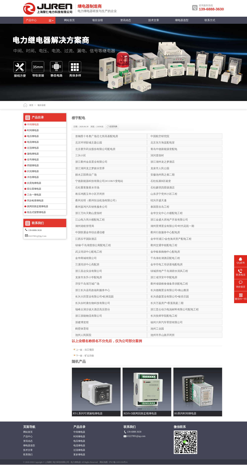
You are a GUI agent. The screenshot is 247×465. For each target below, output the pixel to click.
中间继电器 (33, 124)
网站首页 (69, 20)
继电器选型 (181, 20)
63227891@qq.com (37, 236)
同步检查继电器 (35, 200)
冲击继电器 (33, 177)
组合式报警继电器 (36, 212)
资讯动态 (125, 20)
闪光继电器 (33, 171)
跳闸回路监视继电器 (37, 206)
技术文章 (153, 20)
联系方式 (210, 20)
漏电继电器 (33, 153)
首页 (31, 105)
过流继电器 (33, 148)
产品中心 (31, 20)
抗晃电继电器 (34, 183)
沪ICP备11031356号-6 (118, 462)
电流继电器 (33, 142)
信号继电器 (33, 159)
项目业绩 (97, 20)
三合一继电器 (34, 194)
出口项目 (89, 349)
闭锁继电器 (33, 165)
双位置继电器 (34, 189)
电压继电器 (33, 136)
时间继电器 (33, 130)
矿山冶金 (89, 355)
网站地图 (104, 462)
